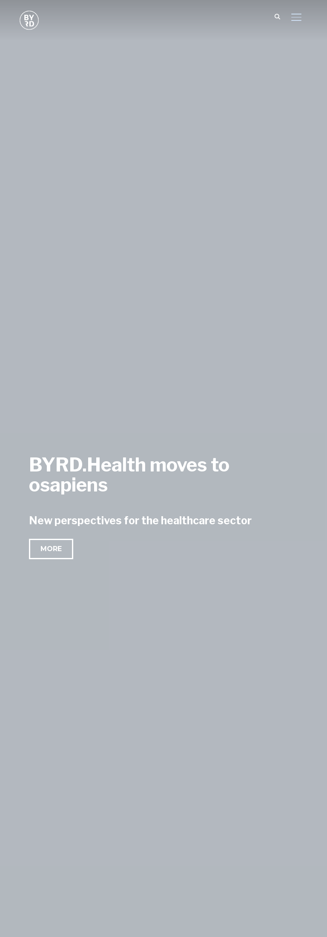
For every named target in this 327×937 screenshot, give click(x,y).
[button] (51, 549)
